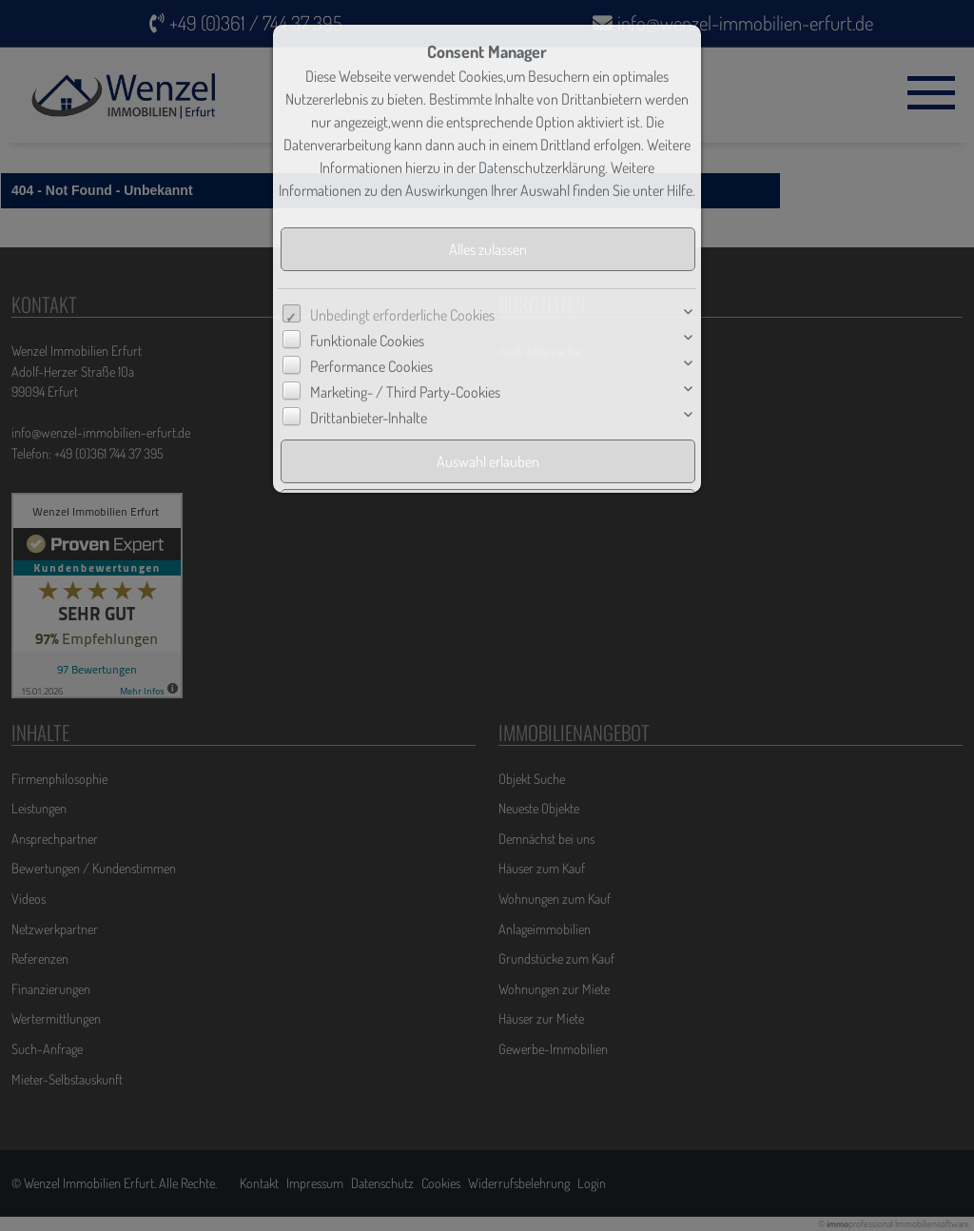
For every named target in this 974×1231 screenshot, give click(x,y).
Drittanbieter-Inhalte (368, 417)
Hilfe (679, 190)
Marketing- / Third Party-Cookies (405, 391)
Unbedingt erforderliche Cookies (402, 314)
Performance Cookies (371, 366)
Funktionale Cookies (367, 340)
